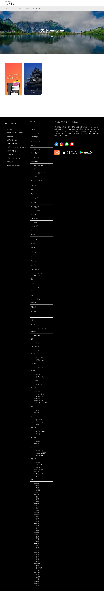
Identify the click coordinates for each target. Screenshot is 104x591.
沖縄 (36, 532)
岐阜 (36, 517)
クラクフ (38, 133)
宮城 (36, 523)
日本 (20, 8)
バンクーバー (39, 299)
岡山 (36, 546)
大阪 (36, 570)
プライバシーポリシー (14, 158)
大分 (36, 534)
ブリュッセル (39, 360)
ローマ (37, 476)
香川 (36, 528)
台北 (36, 412)
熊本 (36, 508)
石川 (36, 550)
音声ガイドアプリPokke (15, 132)
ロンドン (38, 434)
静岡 (36, 548)
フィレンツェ (39, 474)
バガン (37, 222)
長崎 (36, 581)
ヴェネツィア (39, 469)
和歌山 (37, 510)
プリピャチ (38, 165)
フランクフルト (40, 377)
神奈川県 (38, 568)
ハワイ (37, 398)
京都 (36, 575)
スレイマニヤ (39, 287)
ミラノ (37, 471)
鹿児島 (37, 490)
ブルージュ (38, 358)
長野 (27, 8)
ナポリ (37, 463)
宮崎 (36, 499)
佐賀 (36, 485)
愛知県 (37, 563)
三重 (36, 579)
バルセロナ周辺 (40, 453)
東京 (36, 586)
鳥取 (36, 488)
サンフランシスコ (41, 403)
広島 (36, 552)
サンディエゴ (39, 400)
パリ (36, 443)
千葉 (36, 539)
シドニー (38, 350)
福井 (36, 503)
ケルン (37, 375)
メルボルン (38, 275)
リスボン (38, 384)
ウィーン (38, 273)
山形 (36, 512)
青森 (36, 526)
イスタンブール (40, 328)
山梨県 (37, 577)
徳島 (36, 483)
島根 (36, 583)
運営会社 (10, 162)
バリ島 (37, 211)
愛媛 (36, 537)
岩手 (36, 519)
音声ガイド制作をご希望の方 (16, 147)
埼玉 (36, 514)
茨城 (36, 559)
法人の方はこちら (13, 140)
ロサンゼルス (39, 396)
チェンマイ (38, 420)
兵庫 (36, 541)
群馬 (36, 566)
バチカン (38, 467)
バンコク (38, 424)
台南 (36, 410)
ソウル (37, 343)
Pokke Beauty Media (13, 165)
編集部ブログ (11, 136)
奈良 (36, 554)
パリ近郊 (38, 441)
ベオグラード (39, 173)
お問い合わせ (11, 151)
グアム (37, 392)
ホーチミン (38, 335)
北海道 (37, 572)
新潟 (36, 557)
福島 (36, 501)
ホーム (7, 8)
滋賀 (36, 521)
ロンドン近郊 (39, 431)
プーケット (38, 422)
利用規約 (10, 154)
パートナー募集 (12, 143)
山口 (36, 492)
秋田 (36, 497)
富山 (36, 506)
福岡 (36, 530)
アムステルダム (40, 367)
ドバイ (37, 149)
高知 (36, 494)
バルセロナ (38, 455)
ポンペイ (38, 465)
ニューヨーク (39, 394)
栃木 (36, 543)
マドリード (38, 451)
